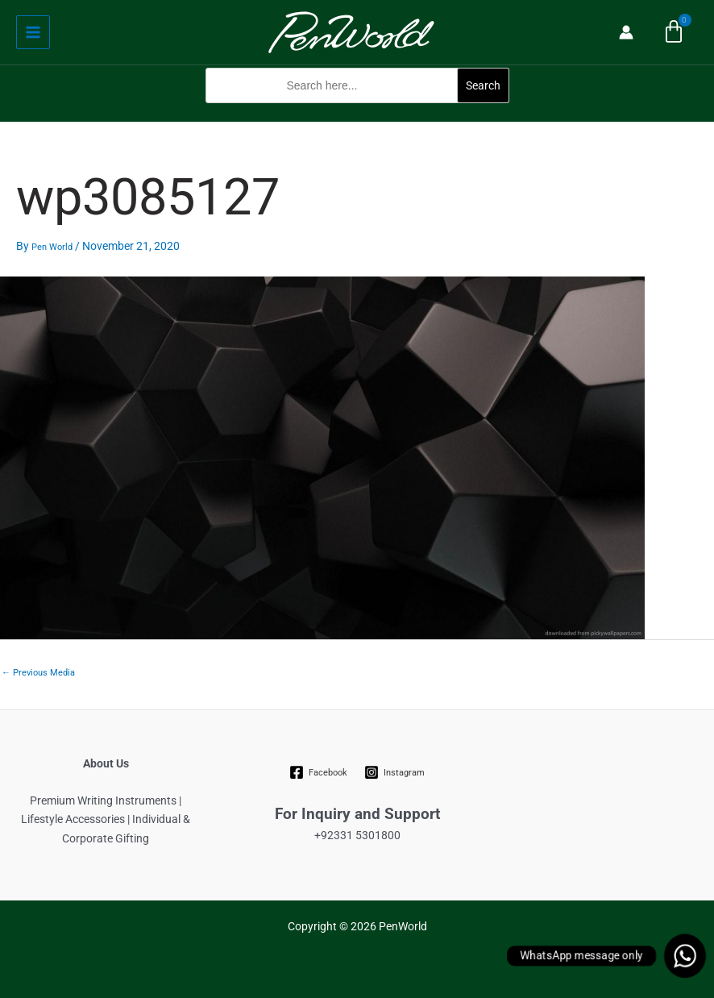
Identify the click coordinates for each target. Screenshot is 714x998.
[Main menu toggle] (33, 32)
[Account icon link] (626, 32)
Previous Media (38, 672)
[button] (357, 111)
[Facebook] (318, 772)
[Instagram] (395, 772)
